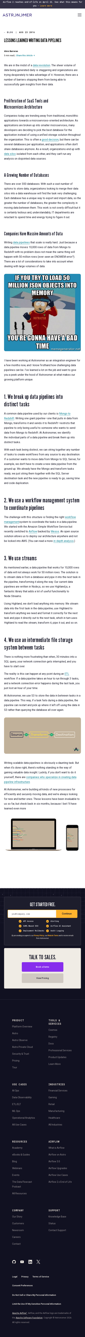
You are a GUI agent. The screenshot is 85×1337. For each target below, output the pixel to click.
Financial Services (57, 1090)
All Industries (55, 1124)
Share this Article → (25, 55)
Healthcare (54, 1117)
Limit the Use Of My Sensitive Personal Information (36, 1304)
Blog (8, 32)
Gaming (52, 1097)
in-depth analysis (63, 541)
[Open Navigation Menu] (79, 15)
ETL (67, 673)
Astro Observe (20, 1040)
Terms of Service (40, 1277)
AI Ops (15, 1090)
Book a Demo (42, 967)
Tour (14, 1067)
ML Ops (16, 1111)
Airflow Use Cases (58, 1175)
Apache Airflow (19, 1313)
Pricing (15, 1060)
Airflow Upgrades (57, 1168)
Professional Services (60, 1050)
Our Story (17, 1216)
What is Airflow (56, 1147)
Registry (52, 1036)
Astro (15, 1033)
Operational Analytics (23, 1117)
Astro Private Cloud (22, 1047)
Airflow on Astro (57, 1154)
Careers (16, 1237)
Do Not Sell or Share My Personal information (34, 1295)
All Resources (19, 1193)
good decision (50, 139)
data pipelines (21, 242)
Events (15, 1175)
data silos (10, 153)
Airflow (33, 531)
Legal (14, 1277)
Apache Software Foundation (29, 1318)
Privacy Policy (39, 935)
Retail (51, 1104)
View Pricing (42, 978)
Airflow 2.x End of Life (60, 1181)
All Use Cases (19, 1124)
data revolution (41, 65)
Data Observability (22, 1097)
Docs (51, 1043)
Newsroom (18, 1230)
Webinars (17, 1168)
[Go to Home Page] (40, 15)
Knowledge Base (57, 1216)
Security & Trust (20, 1053)
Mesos (55, 531)
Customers (18, 1223)
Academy (17, 1147)
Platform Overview (22, 1026)
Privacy (24, 1277)
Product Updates (57, 1057)
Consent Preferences (22, 1285)
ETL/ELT (16, 1104)
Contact (16, 1243)
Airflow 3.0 (54, 1161)
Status (52, 1223)
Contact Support (57, 1230)
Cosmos (52, 1030)
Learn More (54, 1064)
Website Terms (52, 935)
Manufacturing (56, 1111)
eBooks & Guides (21, 1154)
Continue (67, 913)
